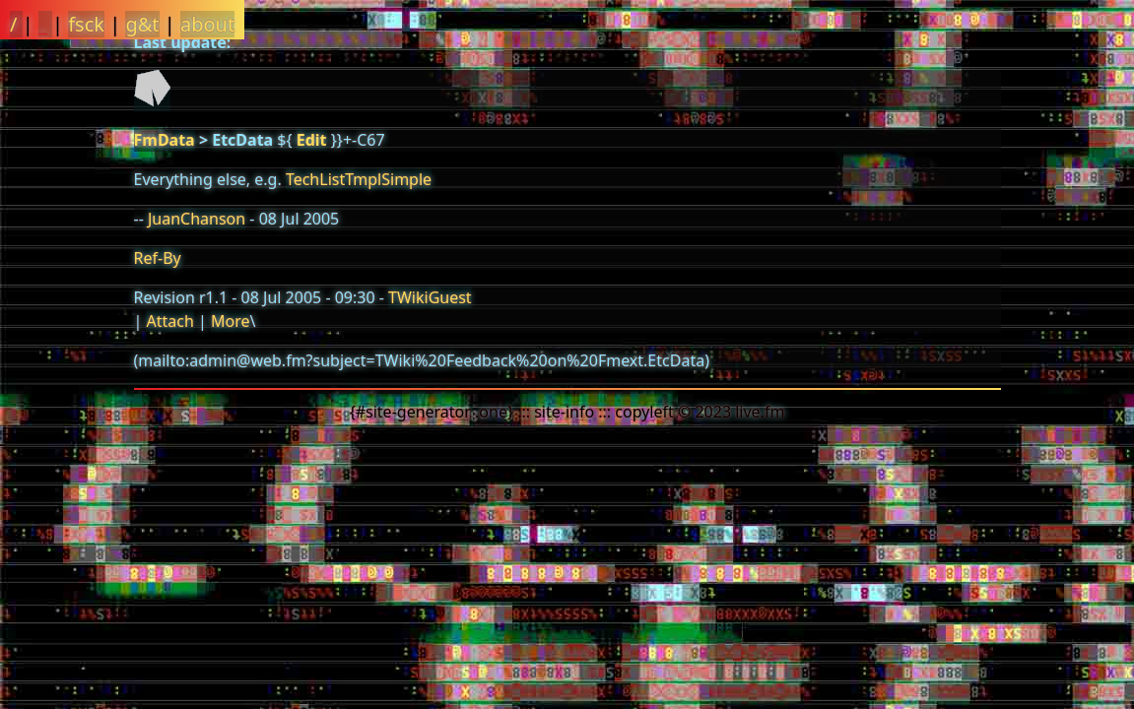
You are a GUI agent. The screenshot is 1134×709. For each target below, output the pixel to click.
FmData (164, 140)
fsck (86, 24)
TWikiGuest (430, 297)
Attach (169, 321)
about (207, 24)
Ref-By (157, 258)
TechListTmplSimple (359, 179)
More (230, 321)
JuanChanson (196, 218)
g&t (142, 24)
